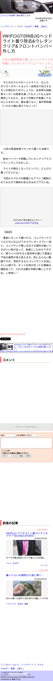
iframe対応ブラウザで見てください (26, 447)
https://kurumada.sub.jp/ (17, 674)
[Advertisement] (26, 304)
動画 (36, 26)
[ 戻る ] (44, 26)
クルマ (20, 26)
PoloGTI (29, 26)
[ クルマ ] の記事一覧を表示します (15, 15)
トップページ (7, 26)
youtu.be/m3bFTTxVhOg (26, 222)
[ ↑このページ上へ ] (10, 664)
